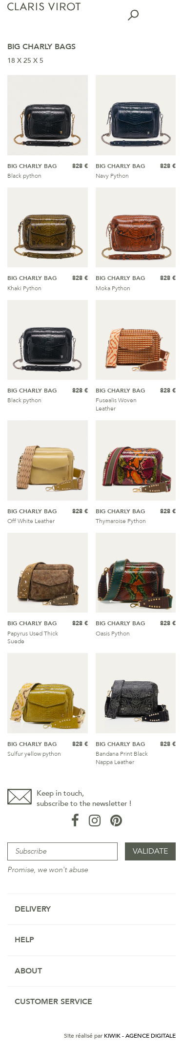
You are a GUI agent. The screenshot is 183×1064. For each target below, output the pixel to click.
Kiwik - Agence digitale (140, 1036)
